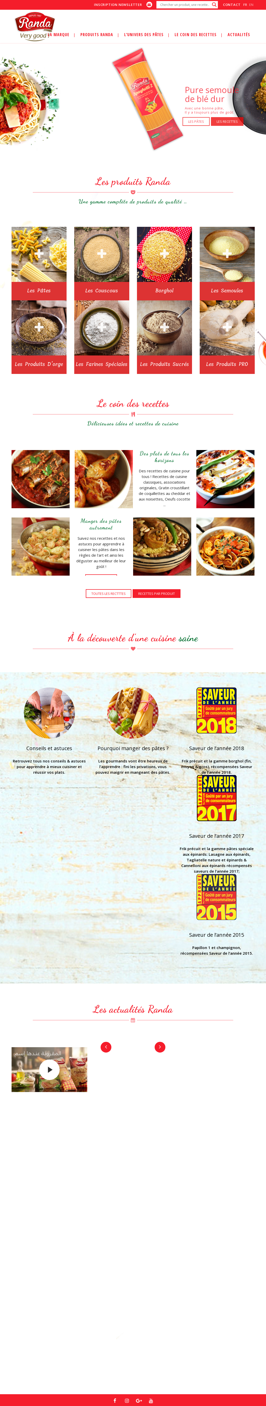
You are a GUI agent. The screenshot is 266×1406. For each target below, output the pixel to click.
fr (245, 4)
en (251, 4)
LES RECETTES (229, 121)
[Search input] (184, 4)
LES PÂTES (198, 121)
